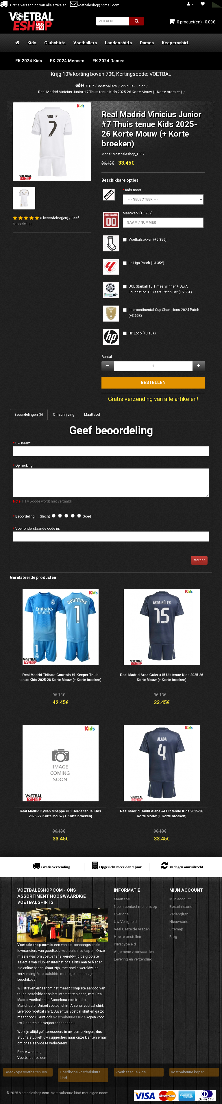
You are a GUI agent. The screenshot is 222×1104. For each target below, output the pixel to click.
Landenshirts (118, 42)
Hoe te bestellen (127, 936)
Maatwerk (130, 213)
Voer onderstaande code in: (37, 529)
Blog (173, 936)
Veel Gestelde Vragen (132, 929)
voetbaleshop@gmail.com (94, 5)
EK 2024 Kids (28, 60)
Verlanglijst (178, 914)
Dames (147, 42)
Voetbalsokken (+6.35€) (147, 240)
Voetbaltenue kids (130, 1072)
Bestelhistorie (180, 906)
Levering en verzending (133, 959)
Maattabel (92, 415)
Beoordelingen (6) (28, 415)
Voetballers (85, 42)
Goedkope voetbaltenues (25, 1072)
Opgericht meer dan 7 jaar (120, 867)
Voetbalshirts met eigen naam (62, 973)
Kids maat (133, 190)
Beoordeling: (25, 516)
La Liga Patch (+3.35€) (146, 263)
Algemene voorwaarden (134, 952)
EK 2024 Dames (108, 60)
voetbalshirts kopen (78, 950)
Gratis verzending (55, 867)
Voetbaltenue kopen (188, 1072)
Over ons (121, 914)
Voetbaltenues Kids (69, 1017)
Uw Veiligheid (125, 921)
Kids (31, 42)
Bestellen (153, 382)
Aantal (106, 357)
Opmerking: (24, 465)
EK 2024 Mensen (67, 60)
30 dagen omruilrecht (186, 867)
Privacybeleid (125, 944)
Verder (199, 560)
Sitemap (176, 929)
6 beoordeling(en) (54, 218)
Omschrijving (63, 415)
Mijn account (180, 899)
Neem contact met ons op (135, 906)
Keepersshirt (175, 42)
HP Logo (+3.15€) (142, 333)
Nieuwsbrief (179, 921)
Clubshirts (54, 42)
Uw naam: (23, 443)
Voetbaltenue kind (66, 1093)
